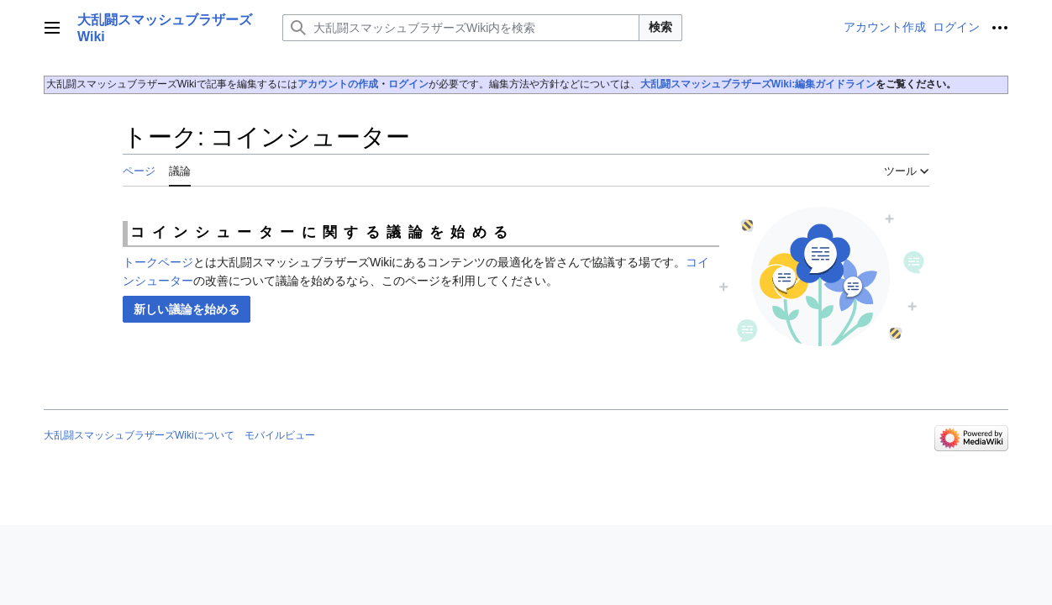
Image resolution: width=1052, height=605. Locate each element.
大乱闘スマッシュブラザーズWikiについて (139, 435)
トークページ (158, 262)
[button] (186, 309)
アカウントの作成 (337, 84)
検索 (660, 27)
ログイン (408, 84)
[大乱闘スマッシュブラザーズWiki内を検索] (460, 27)
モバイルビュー (280, 435)
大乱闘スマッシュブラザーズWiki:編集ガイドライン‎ (758, 84)
